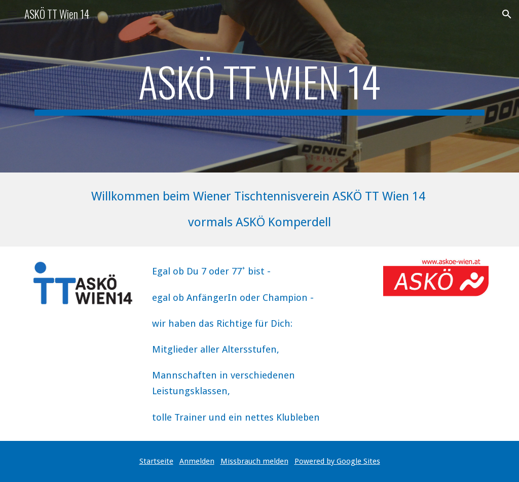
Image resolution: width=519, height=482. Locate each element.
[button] (12, 14)
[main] (259, 86)
